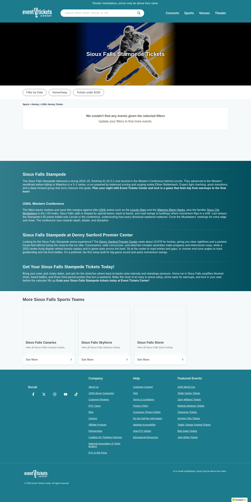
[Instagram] (54, 395)
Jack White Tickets (187, 437)
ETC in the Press (98, 452)
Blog (91, 412)
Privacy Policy (140, 405)
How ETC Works (142, 431)
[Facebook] (33, 395)
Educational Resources (145, 437)
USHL (102, 209)
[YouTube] (65, 395)
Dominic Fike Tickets (188, 418)
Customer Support (143, 387)
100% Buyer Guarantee (101, 393)
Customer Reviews (99, 399)
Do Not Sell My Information (147, 418)
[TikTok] (76, 395)
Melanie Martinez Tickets (190, 405)
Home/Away (59, 92)
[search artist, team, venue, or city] (102, 13)
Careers (93, 418)
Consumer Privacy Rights (147, 412)
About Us (94, 387)
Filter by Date (34, 92)
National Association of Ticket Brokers (104, 445)
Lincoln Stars (138, 209)
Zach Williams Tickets (189, 399)
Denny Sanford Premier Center (118, 241)
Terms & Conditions (143, 399)
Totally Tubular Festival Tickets (194, 424)
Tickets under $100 (88, 92)
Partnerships (95, 431)
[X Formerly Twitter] (44, 395)
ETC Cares (95, 405)
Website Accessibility (144, 424)
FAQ (135, 393)
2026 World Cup (186, 387)
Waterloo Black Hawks (171, 209)
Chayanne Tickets (187, 412)
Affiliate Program (98, 424)
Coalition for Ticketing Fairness (105, 437)
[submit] (138, 13)
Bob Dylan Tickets (187, 431)
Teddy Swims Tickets (188, 393)
